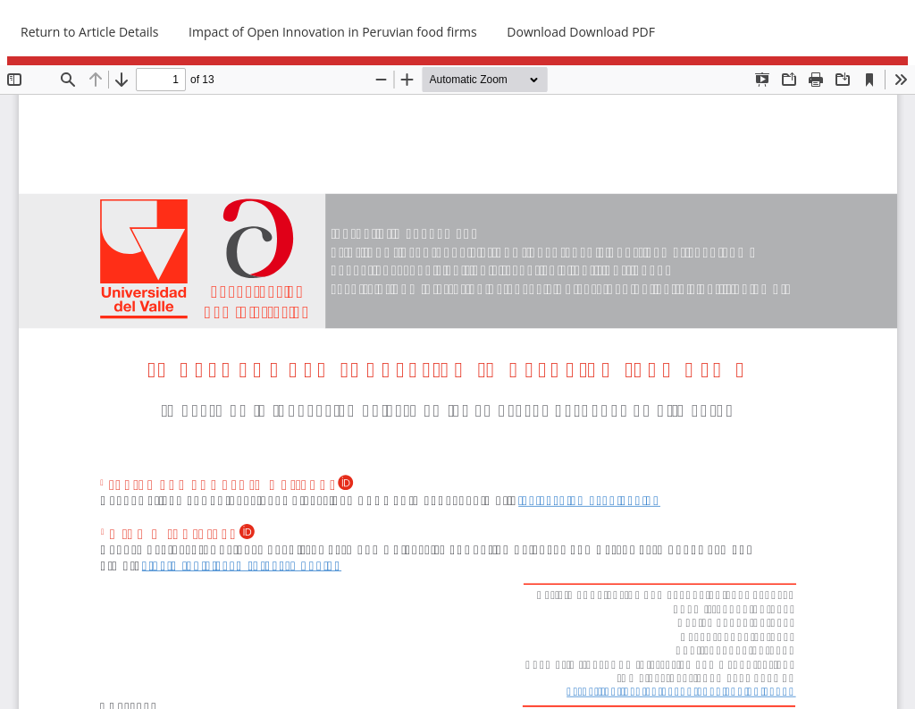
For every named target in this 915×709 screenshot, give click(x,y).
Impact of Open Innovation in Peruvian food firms (333, 31)
